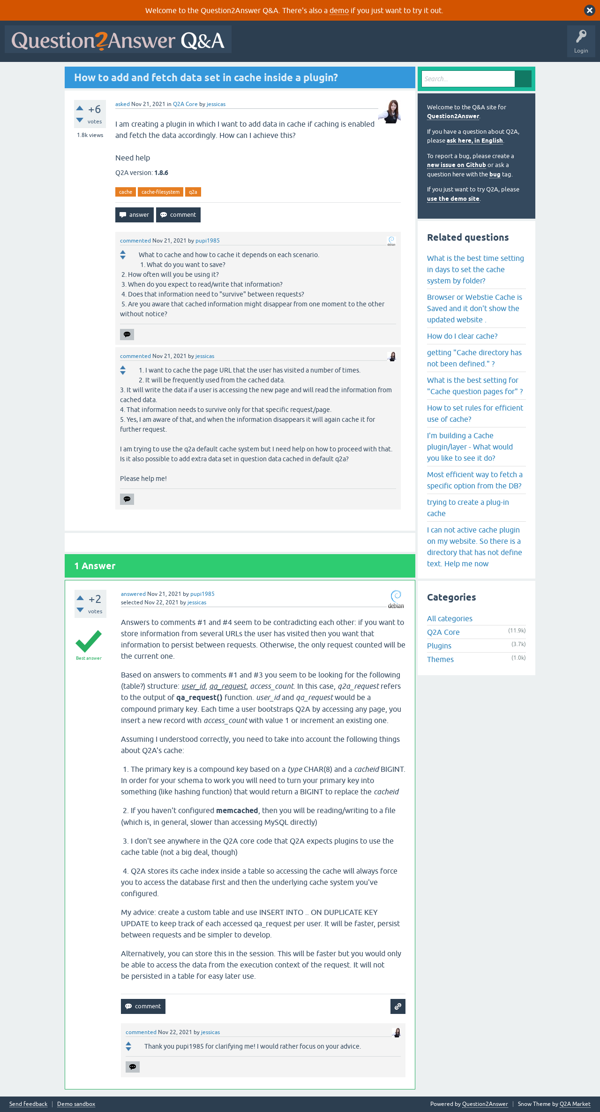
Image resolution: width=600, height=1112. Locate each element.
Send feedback (28, 1104)
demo (339, 10)
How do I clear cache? (462, 336)
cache (125, 192)
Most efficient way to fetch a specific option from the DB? (475, 480)
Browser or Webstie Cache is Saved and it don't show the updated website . (474, 308)
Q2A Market (575, 1104)
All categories (449, 618)
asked (122, 104)
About (525, 46)
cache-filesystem (161, 192)
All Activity (252, 46)
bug (495, 174)
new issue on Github (456, 164)
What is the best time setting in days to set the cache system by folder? (475, 269)
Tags (394, 46)
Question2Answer (453, 116)
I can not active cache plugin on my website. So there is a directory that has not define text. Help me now (474, 547)
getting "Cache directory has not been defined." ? (474, 358)
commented (135, 240)
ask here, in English (475, 140)
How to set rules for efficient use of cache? (475, 413)
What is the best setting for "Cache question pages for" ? (475, 386)
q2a (193, 192)
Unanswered (358, 46)
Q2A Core (185, 104)
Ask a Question (463, 46)
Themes (440, 659)
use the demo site (453, 198)
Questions (290, 46)
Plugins (439, 645)
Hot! (322, 46)
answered (133, 594)
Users (423, 46)
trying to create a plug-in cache (468, 508)
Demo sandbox (76, 1104)
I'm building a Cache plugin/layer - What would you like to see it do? (470, 446)
